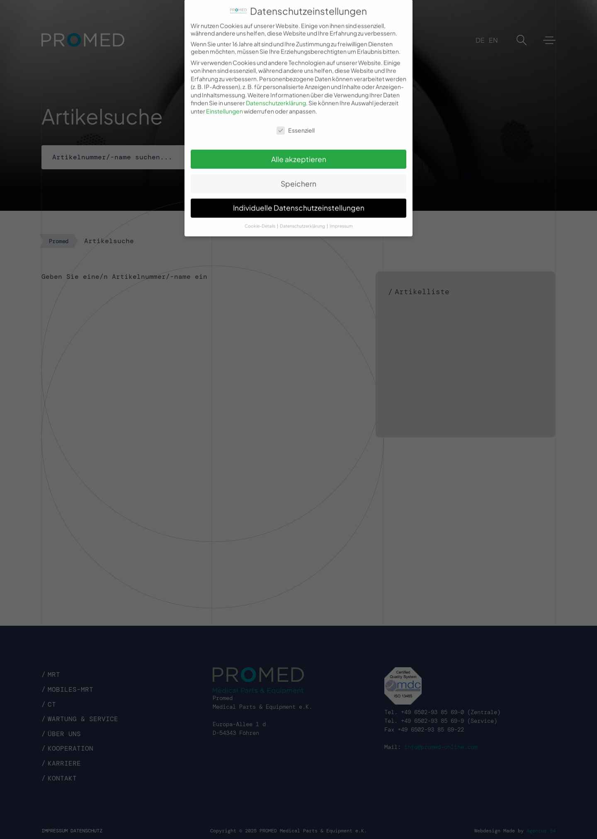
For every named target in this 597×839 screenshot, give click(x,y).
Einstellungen (224, 103)
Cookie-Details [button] (260, 218)
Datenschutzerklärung (276, 95)
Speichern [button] (298, 175)
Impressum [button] (341, 218)
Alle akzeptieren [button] (298, 151)
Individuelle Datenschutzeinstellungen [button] (298, 200)
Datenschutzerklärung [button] (303, 218)
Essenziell (296, 122)
